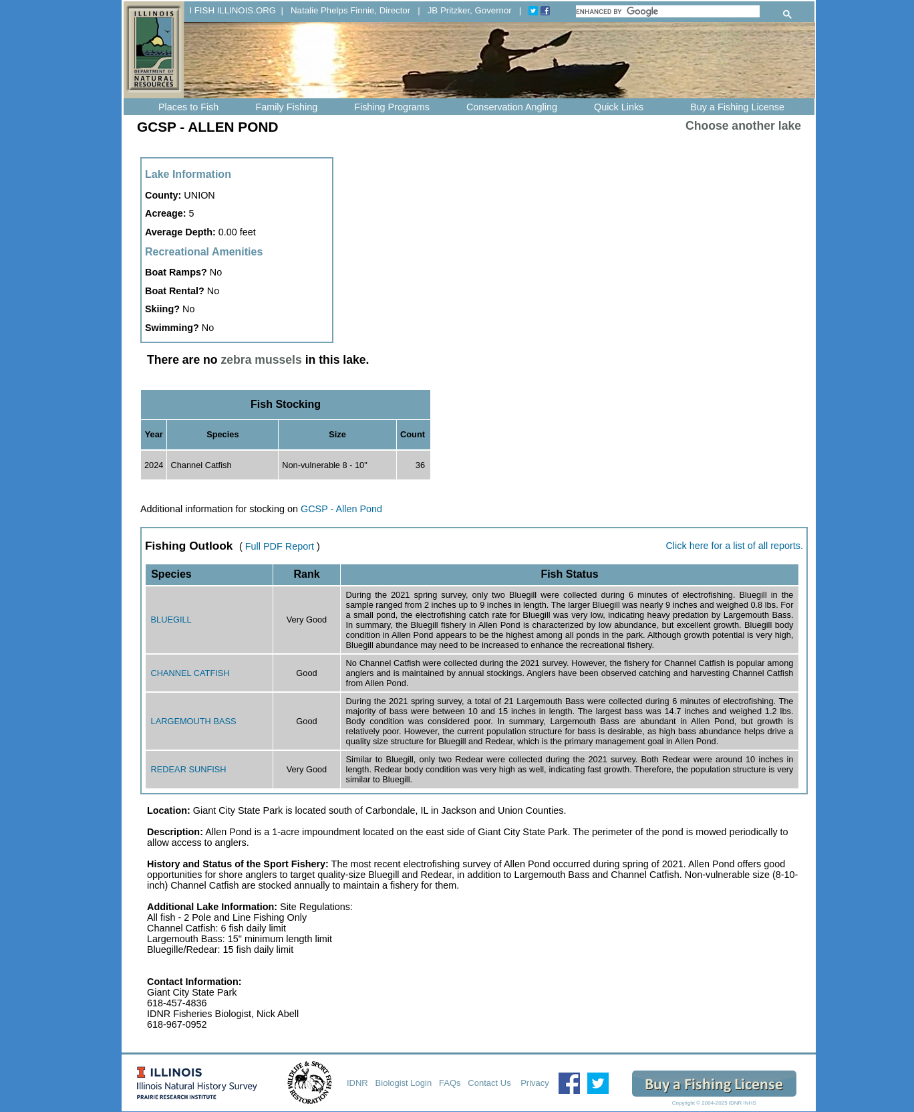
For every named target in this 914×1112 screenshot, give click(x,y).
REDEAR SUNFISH (188, 769)
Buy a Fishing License (737, 107)
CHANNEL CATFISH (190, 673)
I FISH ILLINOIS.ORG (232, 10)
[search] (668, 11)
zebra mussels (261, 359)
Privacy (534, 1083)
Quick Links (618, 107)
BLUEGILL (171, 620)
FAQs (450, 1083)
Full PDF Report (279, 546)
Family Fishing (286, 107)
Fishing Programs (392, 107)
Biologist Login (403, 1083)
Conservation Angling (511, 107)
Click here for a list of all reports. (734, 545)
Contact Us (490, 1083)
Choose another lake (743, 125)
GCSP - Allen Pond (341, 509)
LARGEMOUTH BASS (194, 721)
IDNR (357, 1083)
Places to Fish (188, 107)
